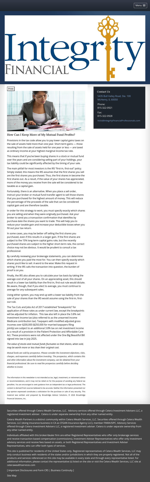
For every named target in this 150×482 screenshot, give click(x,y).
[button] (140, 5)
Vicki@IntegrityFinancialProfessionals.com (119, 120)
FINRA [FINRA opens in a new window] (107, 423)
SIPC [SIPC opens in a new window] (113, 423)
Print (10, 88)
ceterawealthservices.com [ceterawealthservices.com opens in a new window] (21, 465)
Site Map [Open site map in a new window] (12, 475)
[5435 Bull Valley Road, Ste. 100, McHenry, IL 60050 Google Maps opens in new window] (114, 97)
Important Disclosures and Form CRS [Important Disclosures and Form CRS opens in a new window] (28, 470)
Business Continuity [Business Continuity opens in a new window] (62, 470)
